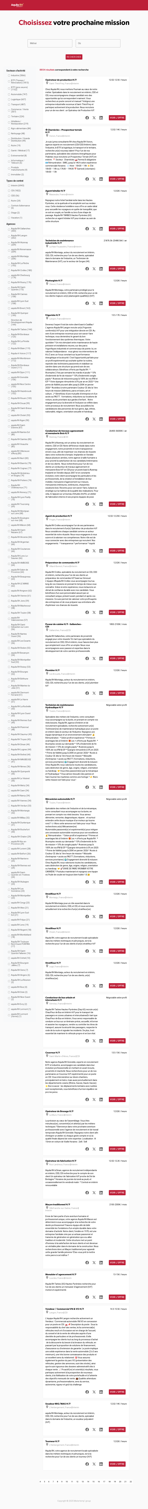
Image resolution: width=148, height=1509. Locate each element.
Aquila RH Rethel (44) (20, 754)
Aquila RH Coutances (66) (20, 550)
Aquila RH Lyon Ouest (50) (20, 714)
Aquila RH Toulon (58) (21, 613)
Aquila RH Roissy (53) (20, 667)
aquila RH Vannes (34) (21, 801)
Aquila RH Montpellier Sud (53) (21, 661)
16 (99, 1482)
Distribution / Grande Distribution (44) (20, 139)
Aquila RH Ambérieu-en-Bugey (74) (20, 474)
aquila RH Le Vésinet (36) (20, 779)
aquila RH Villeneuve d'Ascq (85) (20, 452)
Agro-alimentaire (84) (21, 128)
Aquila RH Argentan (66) (20, 543)
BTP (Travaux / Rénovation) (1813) (20, 81)
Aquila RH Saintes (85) (21, 439)
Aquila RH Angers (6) (20, 975)
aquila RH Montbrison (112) (20, 359)
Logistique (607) (18, 99)
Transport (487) (18, 104)
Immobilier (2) (17, 174)
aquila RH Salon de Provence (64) (19, 571)
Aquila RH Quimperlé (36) (20, 772)
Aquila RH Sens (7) (19, 970)
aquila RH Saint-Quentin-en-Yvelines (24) (20, 874)
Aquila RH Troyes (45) (21, 739)
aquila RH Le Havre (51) (19, 700)
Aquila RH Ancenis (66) (21, 537)
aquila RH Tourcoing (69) (20, 505)
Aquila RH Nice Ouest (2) (20, 998)
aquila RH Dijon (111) (20, 372)
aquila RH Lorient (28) (21, 848)
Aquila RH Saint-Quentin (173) (18, 288)
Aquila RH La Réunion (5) (20, 981)
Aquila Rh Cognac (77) (21, 468)
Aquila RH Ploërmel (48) (20, 728)
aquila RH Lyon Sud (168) (19, 302)
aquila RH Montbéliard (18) (21, 936)
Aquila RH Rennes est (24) (21, 866)
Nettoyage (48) (18, 133)
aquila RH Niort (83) (20, 458)
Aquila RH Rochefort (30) (20, 830)
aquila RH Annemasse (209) (21, 250)
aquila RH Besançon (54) (20, 654)
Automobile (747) (19, 94)
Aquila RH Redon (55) (20, 648)
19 (115, 1482)
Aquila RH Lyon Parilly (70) (20, 498)
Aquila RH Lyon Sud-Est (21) (20, 913)
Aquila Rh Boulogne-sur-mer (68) (20, 519)
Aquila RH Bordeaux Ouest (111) (20, 366)
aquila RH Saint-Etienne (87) (18, 426)
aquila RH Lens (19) (20, 925)
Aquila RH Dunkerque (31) (20, 823)
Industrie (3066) (18, 75)
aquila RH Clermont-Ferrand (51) (20, 693)
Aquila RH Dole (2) (19, 992)
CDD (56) (15, 195)
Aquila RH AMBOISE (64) (20, 564)
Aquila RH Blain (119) (20, 348)
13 (83, 1482)
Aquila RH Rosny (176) (21, 282)
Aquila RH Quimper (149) (19, 314)
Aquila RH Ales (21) (20, 908)
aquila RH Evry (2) (19, 1004)
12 (77, 1482)
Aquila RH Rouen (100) (21, 398)
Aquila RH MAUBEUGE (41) (21, 760)
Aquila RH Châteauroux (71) (19, 486)
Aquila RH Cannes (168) (19, 295)
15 (93, 1482)
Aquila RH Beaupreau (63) (20, 578)
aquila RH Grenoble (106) (19, 378)
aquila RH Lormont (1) (21, 1009)
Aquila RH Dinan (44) (20, 744)
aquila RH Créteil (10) (20, 958)
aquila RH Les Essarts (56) (20, 642)
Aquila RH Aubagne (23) (20, 883)
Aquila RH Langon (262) (19, 236)
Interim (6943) (17, 185)
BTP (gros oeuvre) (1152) (19, 88)
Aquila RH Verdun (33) (21, 806)
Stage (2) (15, 213)
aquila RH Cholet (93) (20, 415)
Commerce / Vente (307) (20, 110)
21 (125, 1482)
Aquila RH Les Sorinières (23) (18, 890)
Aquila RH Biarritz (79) (21, 463)
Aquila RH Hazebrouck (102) (21, 392)
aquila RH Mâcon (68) (20, 525)
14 (88, 1482)
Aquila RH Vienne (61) (21, 596)
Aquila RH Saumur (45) (21, 734)
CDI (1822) (16, 190)
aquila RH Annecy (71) (21, 492)
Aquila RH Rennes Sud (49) (21, 721)
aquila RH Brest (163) (20, 308)
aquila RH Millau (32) (20, 818)
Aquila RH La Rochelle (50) (21, 707)
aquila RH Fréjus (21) (20, 920)
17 (104, 1482)
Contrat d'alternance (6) (20, 206)
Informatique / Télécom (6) (17, 161)
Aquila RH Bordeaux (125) (20, 335)
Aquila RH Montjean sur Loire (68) (20, 512)
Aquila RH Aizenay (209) (19, 243)
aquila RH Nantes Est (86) (20, 433)
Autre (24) (16, 201)
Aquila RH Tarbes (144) (21, 329)
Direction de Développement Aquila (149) (21, 322)
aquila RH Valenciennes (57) (19, 619)
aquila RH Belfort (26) (21, 854)
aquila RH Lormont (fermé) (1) (19, 1015)
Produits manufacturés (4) (19, 168)
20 (120, 1482)
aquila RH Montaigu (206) (20, 257)
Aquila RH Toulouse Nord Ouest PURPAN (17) (20, 944)
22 (131, 1482)
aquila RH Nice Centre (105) (21, 385)
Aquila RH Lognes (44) (21, 749)
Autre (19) (16, 145)
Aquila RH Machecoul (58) (20, 607)
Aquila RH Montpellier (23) (21, 896)
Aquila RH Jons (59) (20, 601)
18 (109, 1482)
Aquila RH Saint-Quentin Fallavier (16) (20, 952)
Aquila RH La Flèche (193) (20, 264)
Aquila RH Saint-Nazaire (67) (18, 531)
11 (72, 1482)
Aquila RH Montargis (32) (20, 811)
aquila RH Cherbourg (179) (20, 276)
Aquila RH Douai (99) (20, 403)
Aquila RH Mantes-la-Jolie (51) (20, 686)
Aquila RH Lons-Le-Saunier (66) (19, 557)
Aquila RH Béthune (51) (19, 680)
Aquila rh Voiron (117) (21, 353)
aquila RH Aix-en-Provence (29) (19, 842)
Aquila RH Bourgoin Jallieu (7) (20, 964)
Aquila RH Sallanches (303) (20, 229)
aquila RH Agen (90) (20, 420)
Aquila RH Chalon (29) (21, 836)
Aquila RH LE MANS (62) (20, 584)
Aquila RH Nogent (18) (21, 930)
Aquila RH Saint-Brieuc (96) (21, 409)
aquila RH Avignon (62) (21, 591)
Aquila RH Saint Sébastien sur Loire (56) (20, 627)
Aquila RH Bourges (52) (19, 673)
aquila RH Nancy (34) (20, 795)
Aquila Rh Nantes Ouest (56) (19, 635)
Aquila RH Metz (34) (20, 785)
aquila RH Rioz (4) (19, 987)
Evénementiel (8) (19, 155)
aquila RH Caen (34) (20, 790)
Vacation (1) (16, 218)
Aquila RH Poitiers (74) (21, 480)
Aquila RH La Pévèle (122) (20, 342)
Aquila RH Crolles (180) (21, 270)
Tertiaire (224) (17, 116)
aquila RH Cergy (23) (20, 903)
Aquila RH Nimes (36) (20, 766)
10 (67, 1482)
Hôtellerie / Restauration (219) (19, 122)
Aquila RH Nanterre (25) (19, 859)
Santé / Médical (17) (20, 150)
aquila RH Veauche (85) (19, 445)
